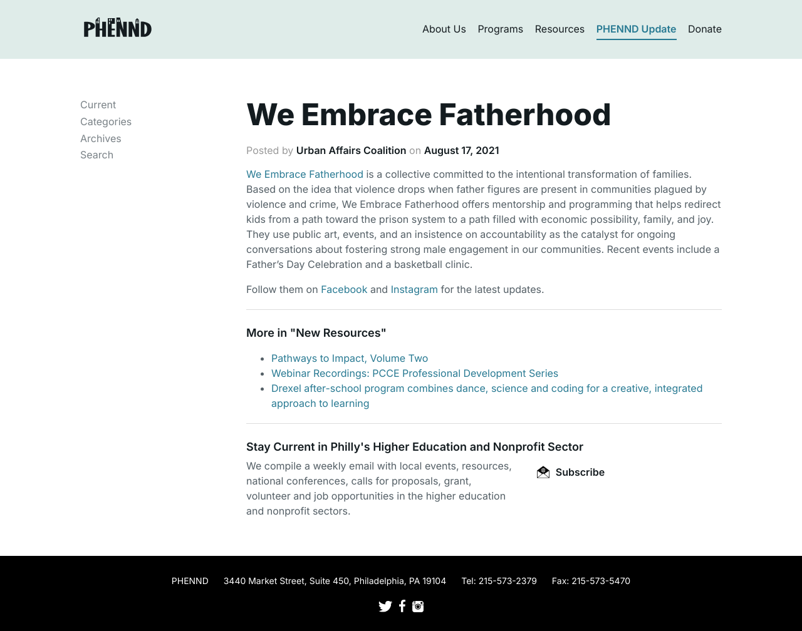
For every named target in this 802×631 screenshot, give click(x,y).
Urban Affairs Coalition (351, 150)
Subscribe (571, 472)
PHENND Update (636, 29)
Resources (560, 29)
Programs (500, 29)
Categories (106, 121)
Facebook (344, 289)
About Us (444, 29)
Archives (101, 138)
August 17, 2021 (461, 150)
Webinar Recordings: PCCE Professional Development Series (414, 373)
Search (96, 154)
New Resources (338, 333)
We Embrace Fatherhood (304, 174)
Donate (705, 29)
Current (98, 104)
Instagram (414, 289)
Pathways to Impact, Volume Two (349, 358)
